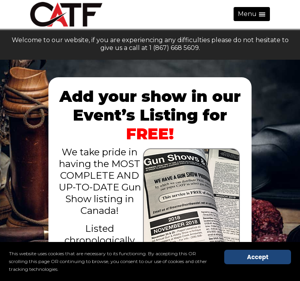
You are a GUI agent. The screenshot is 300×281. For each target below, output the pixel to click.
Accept (257, 257)
